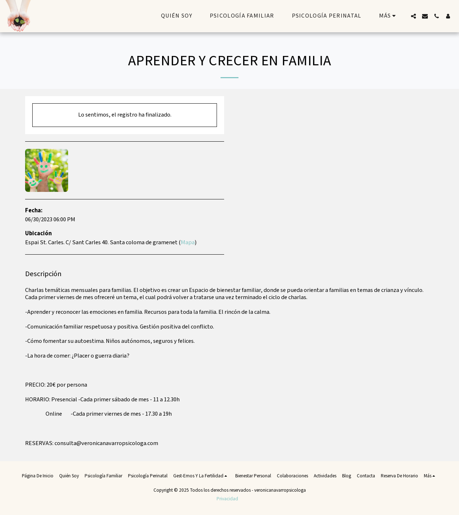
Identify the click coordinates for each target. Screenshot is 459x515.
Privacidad (227, 499)
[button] (413, 16)
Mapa (188, 242)
